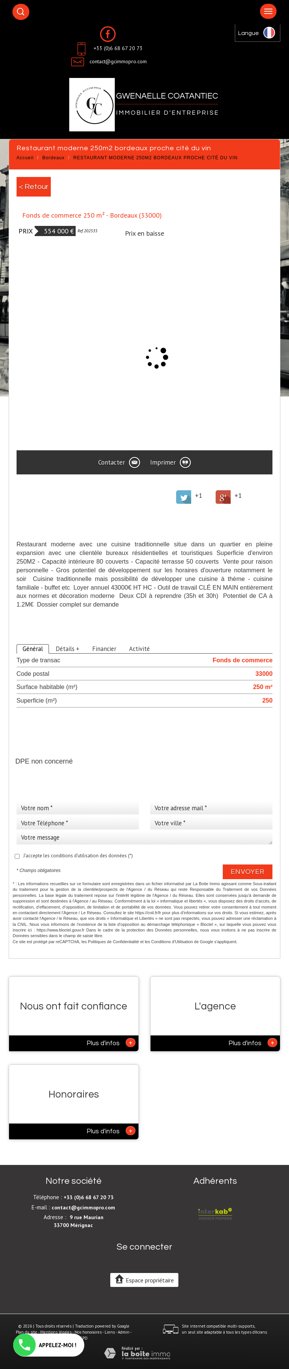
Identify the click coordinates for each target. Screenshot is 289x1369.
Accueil (25, 157)
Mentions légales (55, 1332)
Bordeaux (53, 157)
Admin (123, 1332)
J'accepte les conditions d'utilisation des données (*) (78, 855)
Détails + (67, 649)
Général (33, 649)
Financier (104, 649)
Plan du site (26, 1332)
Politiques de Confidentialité (113, 941)
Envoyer (248, 871)
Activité (139, 649)
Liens (110, 1332)
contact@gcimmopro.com (118, 61)
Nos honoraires (88, 1332)
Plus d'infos (111, 1042)
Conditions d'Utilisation (172, 941)
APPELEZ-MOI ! (44, 1345)
